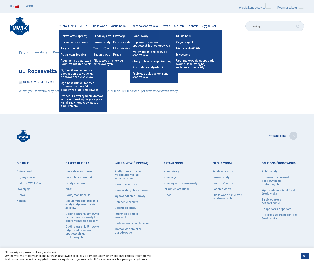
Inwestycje (23, 189)
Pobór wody (269, 171)
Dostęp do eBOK (125, 207)
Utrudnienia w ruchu (177, 189)
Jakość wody (220, 177)
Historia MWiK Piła (29, 183)
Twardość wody (222, 183)
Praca (167, 195)
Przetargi (170, 177)
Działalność (24, 171)
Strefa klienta (67, 26)
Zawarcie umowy (126, 184)
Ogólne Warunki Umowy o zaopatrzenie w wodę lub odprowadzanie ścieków (82, 217)
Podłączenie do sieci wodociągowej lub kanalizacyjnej (128, 175)
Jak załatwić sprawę (78, 171)
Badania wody (221, 189)
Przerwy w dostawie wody (180, 183)
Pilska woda (99, 26)
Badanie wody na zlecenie (132, 223)
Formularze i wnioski (79, 177)
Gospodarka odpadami (277, 209)
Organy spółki (26, 177)
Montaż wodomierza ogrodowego (128, 230)
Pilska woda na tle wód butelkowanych (227, 196)
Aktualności (118, 26)
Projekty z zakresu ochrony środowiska (279, 216)
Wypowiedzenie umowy (130, 196)
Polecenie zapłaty (126, 202)
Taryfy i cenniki (75, 183)
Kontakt (193, 26)
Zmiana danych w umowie (131, 190)
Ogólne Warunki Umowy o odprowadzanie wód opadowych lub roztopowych (82, 232)
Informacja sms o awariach (126, 215)
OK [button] (305, 255)
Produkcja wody (223, 171)
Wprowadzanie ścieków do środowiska (279, 192)
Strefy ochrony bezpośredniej (271, 201)
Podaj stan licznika (77, 195)
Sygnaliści (209, 26)
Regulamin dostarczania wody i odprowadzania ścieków (81, 204)
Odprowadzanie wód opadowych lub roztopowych (275, 181)
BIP (14, 6)
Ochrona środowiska (144, 26)
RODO (29, 6)
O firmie (179, 26)
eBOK (83, 26)
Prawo (166, 26)
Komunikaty (35, 52)
